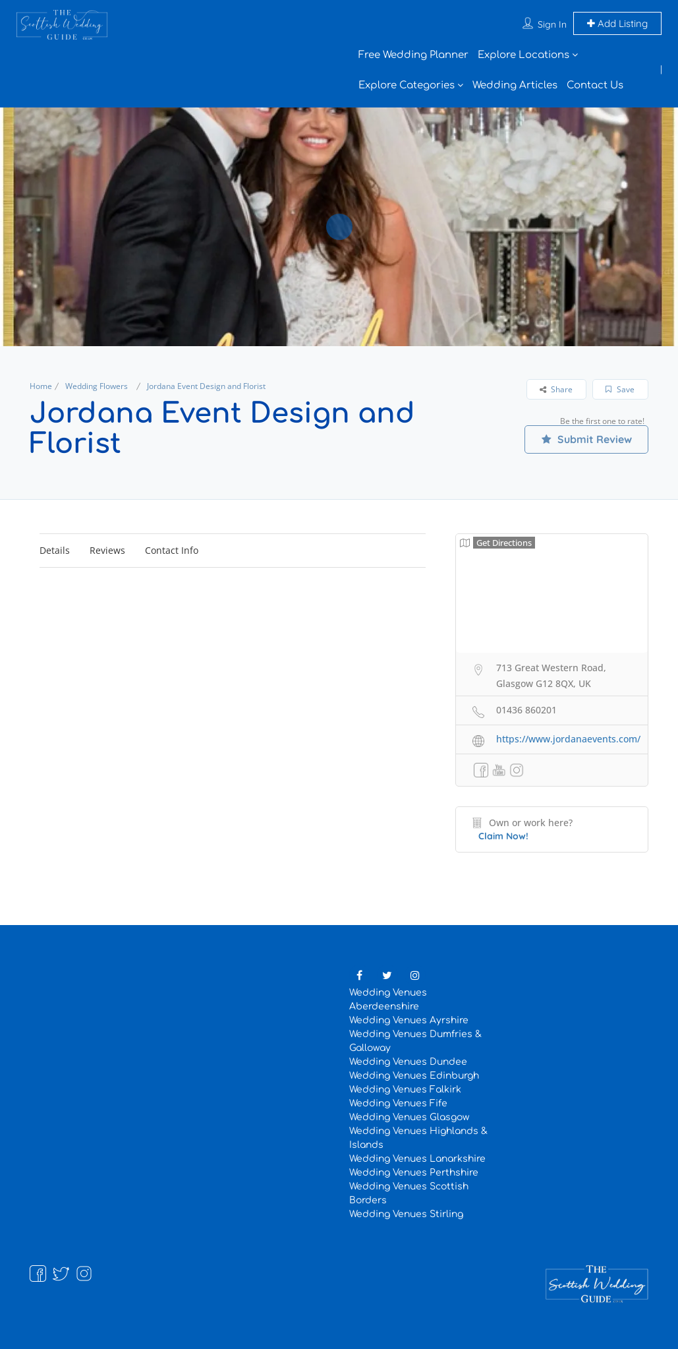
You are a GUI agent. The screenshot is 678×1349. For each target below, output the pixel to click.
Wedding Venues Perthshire (413, 1173)
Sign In (552, 24)
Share (556, 389)
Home (41, 386)
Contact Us (595, 85)
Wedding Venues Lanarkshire (417, 1159)
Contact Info (171, 550)
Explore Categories (406, 85)
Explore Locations (523, 55)
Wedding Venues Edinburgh (414, 1076)
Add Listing (617, 23)
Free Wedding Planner (413, 55)
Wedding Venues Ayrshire (408, 1020)
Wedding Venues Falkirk (405, 1089)
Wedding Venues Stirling (406, 1214)
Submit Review (586, 439)
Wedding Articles (514, 85)
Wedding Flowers (96, 386)
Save (620, 389)
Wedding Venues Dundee (408, 1062)
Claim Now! (503, 836)
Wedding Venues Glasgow (409, 1117)
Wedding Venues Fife (398, 1103)
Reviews (107, 550)
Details (55, 550)
